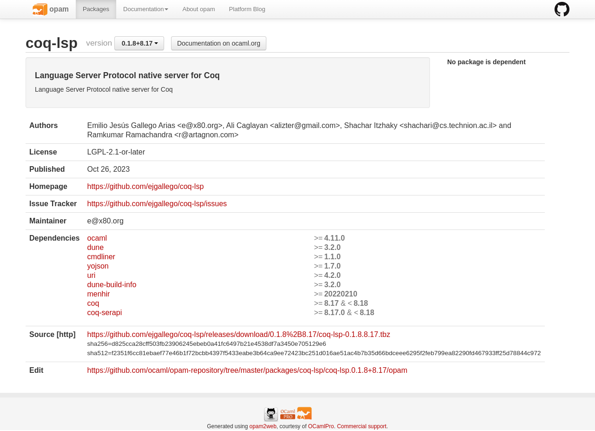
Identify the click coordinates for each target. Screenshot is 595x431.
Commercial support (361, 426)
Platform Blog (247, 9)
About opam (198, 9)
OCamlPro (321, 426)
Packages (96, 9)
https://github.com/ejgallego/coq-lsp (145, 186)
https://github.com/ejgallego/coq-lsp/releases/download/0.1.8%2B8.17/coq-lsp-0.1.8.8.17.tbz (238, 334)
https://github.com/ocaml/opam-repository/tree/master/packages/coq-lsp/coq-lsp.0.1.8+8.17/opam (247, 370)
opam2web (263, 426)
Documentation (145, 9)
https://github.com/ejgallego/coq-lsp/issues (157, 204)
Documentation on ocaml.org (218, 43)
